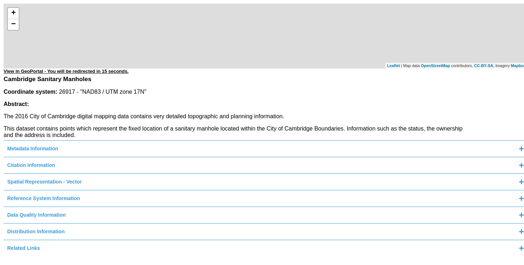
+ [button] (13, 13)
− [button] (13, 24)
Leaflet (393, 65)
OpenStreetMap (435, 65)
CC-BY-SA (483, 65)
